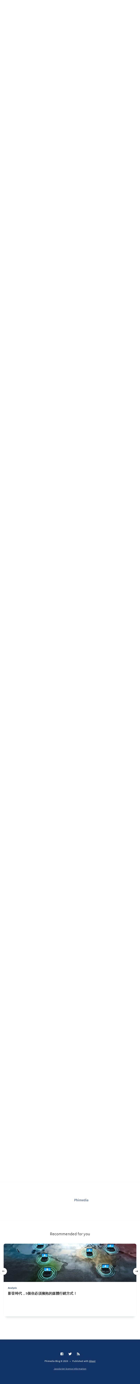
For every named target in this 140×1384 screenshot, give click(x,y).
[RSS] (78, 1354)
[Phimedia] (60, 1201)
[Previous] (3, 1271)
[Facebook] (61, 1354)
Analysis (12, 1287)
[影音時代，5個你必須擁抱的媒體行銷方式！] (70, 1303)
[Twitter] (70, 1354)
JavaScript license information (70, 1368)
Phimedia (81, 1200)
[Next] (136, 1271)
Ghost (92, 1361)
